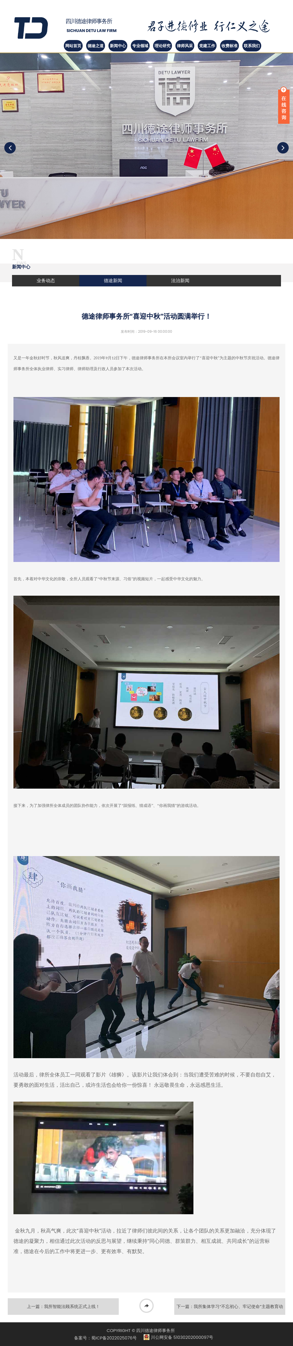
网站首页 (73, 46)
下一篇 (230, 1309)
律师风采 (185, 46)
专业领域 (140, 46)
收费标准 (229, 46)
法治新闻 (180, 280)
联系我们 (252, 46)
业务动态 (46, 280)
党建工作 (207, 46)
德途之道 (96, 46)
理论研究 (163, 46)
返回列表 (146, 1307)
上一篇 (63, 1306)
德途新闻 (113, 280)
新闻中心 (118, 46)
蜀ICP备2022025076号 (114, 1338)
